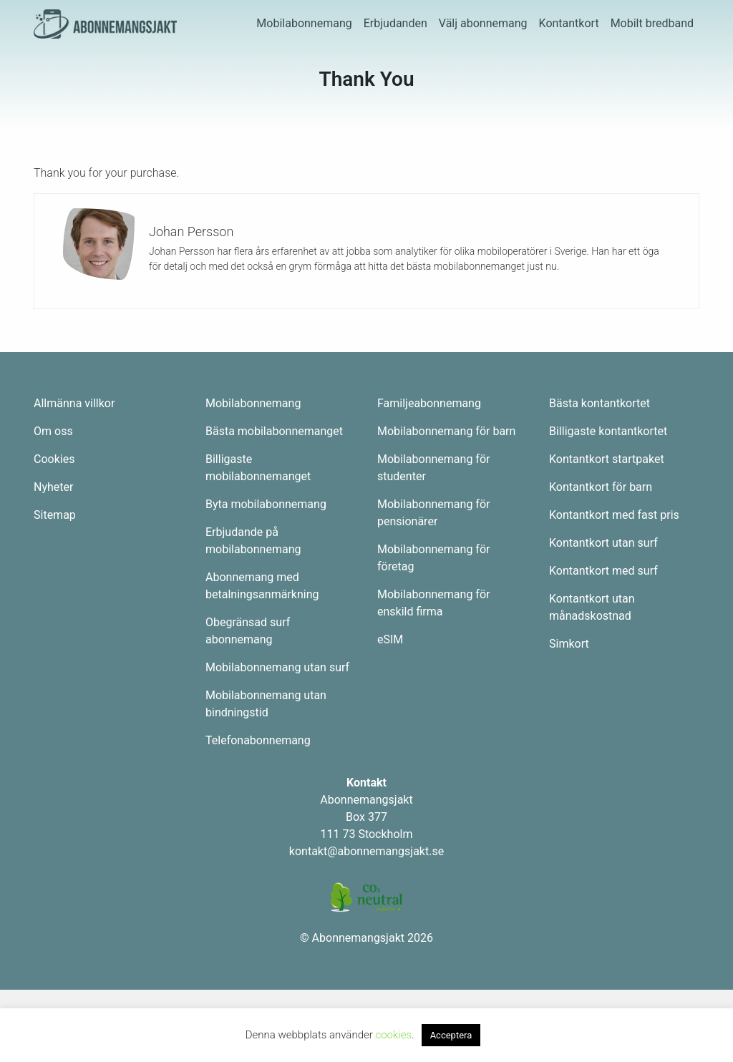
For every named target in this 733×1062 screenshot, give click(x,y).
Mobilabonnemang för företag (433, 557)
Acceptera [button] (451, 1035)
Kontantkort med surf (603, 571)
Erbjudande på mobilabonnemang (253, 540)
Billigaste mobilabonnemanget (258, 467)
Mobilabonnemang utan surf (277, 667)
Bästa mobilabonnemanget (274, 431)
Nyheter (53, 487)
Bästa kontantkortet (599, 403)
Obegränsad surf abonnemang (247, 630)
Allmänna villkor (74, 403)
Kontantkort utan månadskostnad (592, 607)
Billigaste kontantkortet (608, 431)
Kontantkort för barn (600, 487)
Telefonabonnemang (258, 740)
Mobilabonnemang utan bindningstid (265, 703)
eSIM (390, 639)
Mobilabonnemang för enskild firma (433, 603)
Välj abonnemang (483, 23)
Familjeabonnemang (429, 403)
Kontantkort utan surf (603, 543)
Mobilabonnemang (303, 23)
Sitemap (55, 515)
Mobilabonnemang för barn (446, 431)
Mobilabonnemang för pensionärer (433, 512)
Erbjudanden (395, 23)
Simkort (569, 644)
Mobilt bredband (652, 23)
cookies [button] (393, 1034)
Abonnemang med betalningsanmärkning (262, 585)
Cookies (54, 459)
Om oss (53, 431)
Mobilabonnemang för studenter (433, 467)
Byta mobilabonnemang (265, 504)
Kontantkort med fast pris (614, 515)
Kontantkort (569, 23)
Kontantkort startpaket (606, 459)
